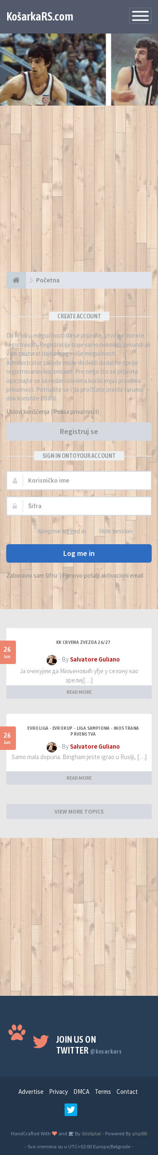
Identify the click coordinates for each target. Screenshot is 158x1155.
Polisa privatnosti (76, 412)
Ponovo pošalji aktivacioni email (102, 575)
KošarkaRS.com (39, 16)
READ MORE (79, 692)
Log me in (79, 553)
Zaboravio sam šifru (31, 575)
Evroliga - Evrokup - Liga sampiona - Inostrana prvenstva (83, 731)
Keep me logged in (57, 531)
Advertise (31, 1092)
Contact (127, 1092)
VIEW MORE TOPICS (79, 811)
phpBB (139, 1133)
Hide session (111, 531)
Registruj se (79, 431)
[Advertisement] (79, 193)
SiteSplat (90, 1133)
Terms (103, 1092)
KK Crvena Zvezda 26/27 (83, 642)
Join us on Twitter (89, 1045)
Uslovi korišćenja (27, 412)
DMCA (81, 1092)
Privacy (58, 1092)
